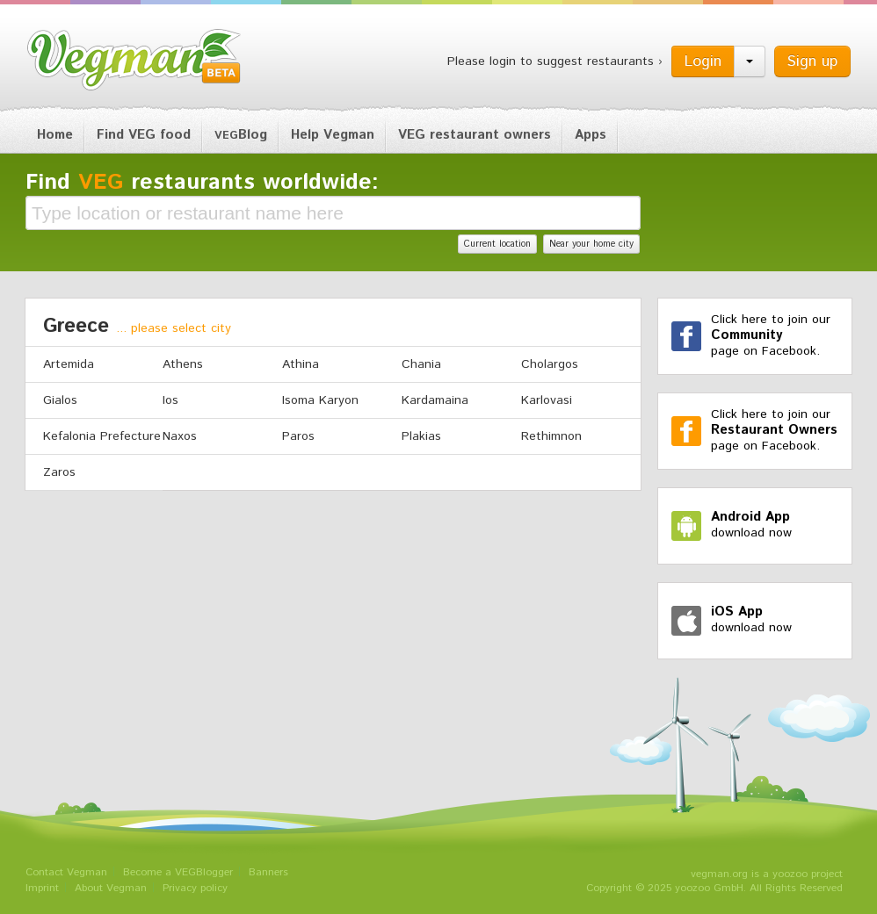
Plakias (421, 436)
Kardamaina (435, 400)
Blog (240, 135)
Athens (183, 364)
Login (703, 61)
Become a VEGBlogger (178, 872)
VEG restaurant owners (474, 135)
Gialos (60, 400)
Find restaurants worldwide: (202, 182)
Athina (300, 364)
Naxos (180, 436)
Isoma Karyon (320, 400)
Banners (268, 872)
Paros (298, 436)
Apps (590, 135)
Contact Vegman (66, 872)
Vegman (134, 59)
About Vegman (111, 888)
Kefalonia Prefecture (102, 436)
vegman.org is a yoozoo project (767, 874)
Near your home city (591, 244)
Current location (497, 244)
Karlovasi (546, 400)
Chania (421, 364)
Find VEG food (144, 135)
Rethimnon (551, 436)
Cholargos (549, 364)
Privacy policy (195, 888)
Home (55, 135)
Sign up (812, 61)
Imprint (42, 888)
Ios (170, 400)
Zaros (59, 472)
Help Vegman (332, 135)
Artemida (68, 364)
